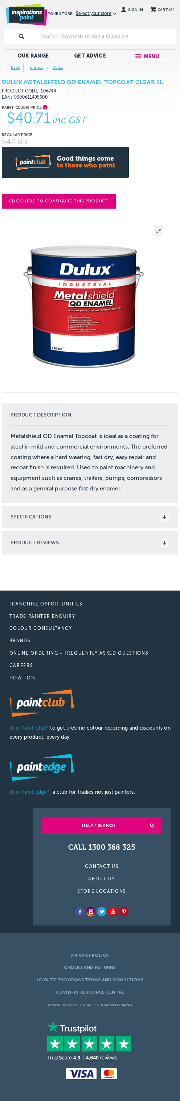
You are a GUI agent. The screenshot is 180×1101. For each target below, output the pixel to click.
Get (90, 56)
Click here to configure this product (59, 201)
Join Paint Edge (29, 792)
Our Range (33, 56)
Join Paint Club (29, 728)
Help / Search (98, 825)
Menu (151, 57)
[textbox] (107, 36)
